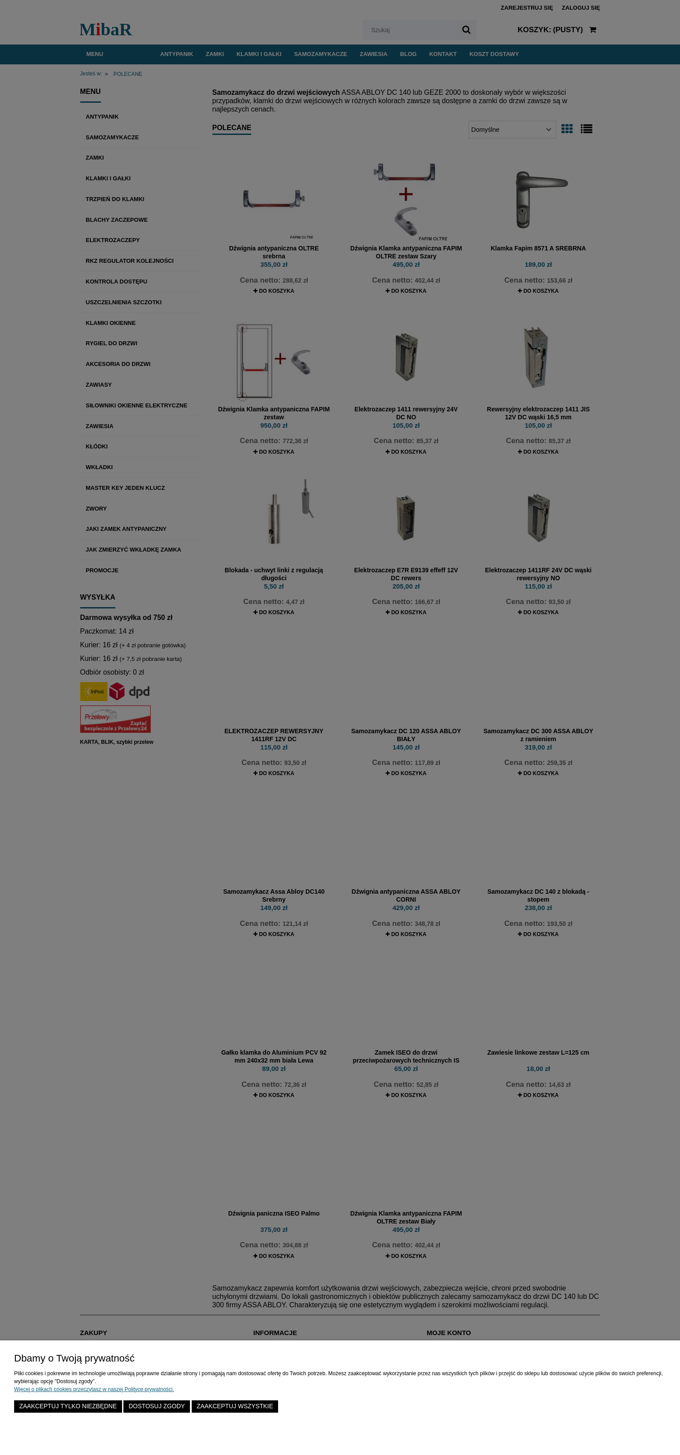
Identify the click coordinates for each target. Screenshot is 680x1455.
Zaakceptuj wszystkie (235, 1406)
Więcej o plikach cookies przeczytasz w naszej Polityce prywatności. (94, 1389)
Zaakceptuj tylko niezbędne (68, 1406)
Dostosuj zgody (157, 1406)
